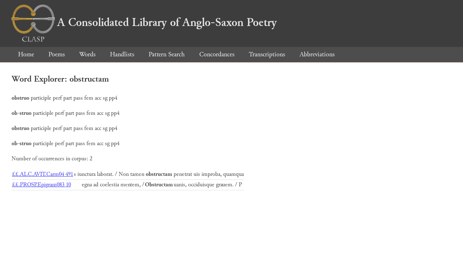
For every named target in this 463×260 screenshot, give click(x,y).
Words (87, 54)
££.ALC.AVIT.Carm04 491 (42, 174)
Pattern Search (167, 54)
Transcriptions (267, 54)
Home (26, 54)
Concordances (216, 54)
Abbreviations (317, 54)
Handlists (122, 54)
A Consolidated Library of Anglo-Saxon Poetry (144, 22)
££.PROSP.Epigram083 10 (41, 185)
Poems (56, 54)
